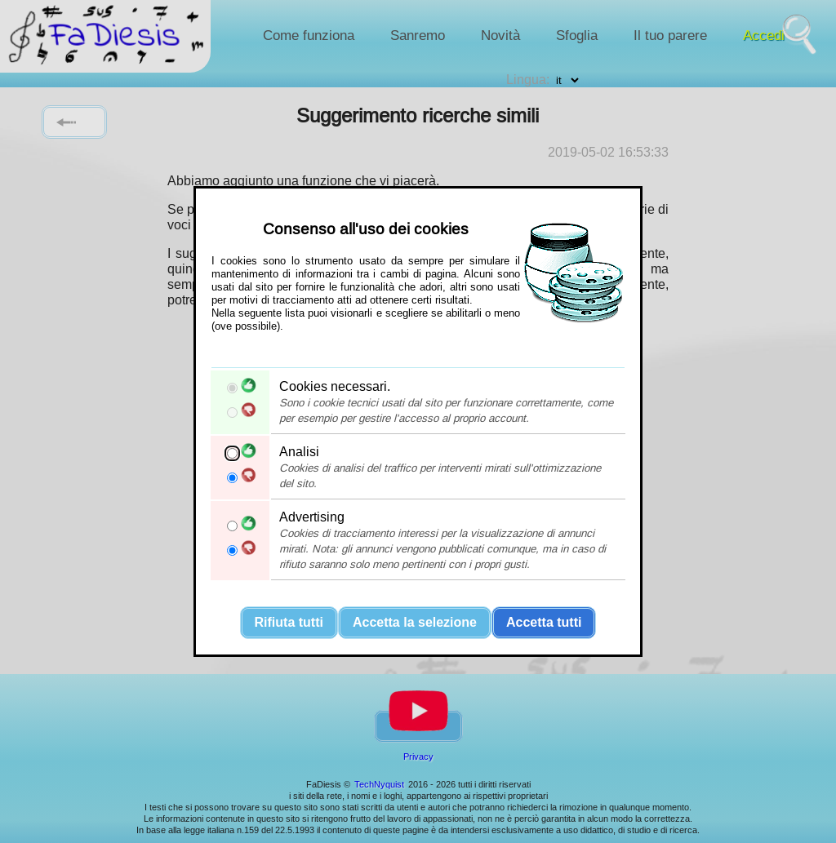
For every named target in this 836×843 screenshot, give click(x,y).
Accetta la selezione (415, 622)
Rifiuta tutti (289, 622)
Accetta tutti (543, 622)
